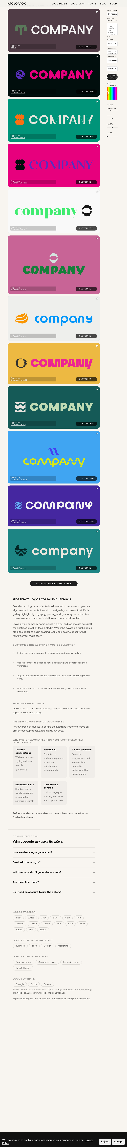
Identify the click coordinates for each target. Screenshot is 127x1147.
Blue (70, 923)
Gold (67, 917)
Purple (19, 929)
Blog (103, 3)
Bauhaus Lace (17, 522)
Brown (43, 929)
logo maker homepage (54, 993)
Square (47, 984)
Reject (105, 1141)
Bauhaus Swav (18, 479)
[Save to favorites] (97, 11)
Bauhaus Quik (17, 289)
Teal (59, 923)
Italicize (110, 116)
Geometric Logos (47, 962)
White (31, 917)
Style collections (81, 998)
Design (47, 946)
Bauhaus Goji (17, 92)
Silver (55, 917)
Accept (118, 1141)
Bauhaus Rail (17, 137)
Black (18, 917)
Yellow (33, 923)
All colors (113, 84)
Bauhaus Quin (17, 337)
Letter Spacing (110, 124)
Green (47, 923)
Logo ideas (78, 3)
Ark (12, 47)
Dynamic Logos (71, 962)
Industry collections (62, 998)
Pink (31, 929)
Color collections (41, 998)
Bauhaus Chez (18, 183)
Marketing (63, 946)
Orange (19, 923)
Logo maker (59, 3)
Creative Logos (23, 962)
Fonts (93, 3)
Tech (34, 946)
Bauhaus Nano (18, 380)
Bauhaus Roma (18, 229)
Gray (43, 917)
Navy (82, 923)
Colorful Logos (23, 968)
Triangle (20, 984)
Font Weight (112, 108)
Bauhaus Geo (17, 424)
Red (79, 917)
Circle (34, 984)
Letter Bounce (110, 133)
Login (114, 3)
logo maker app (65, 989)
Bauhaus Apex (17, 569)
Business (20, 946)
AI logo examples (25, 993)
